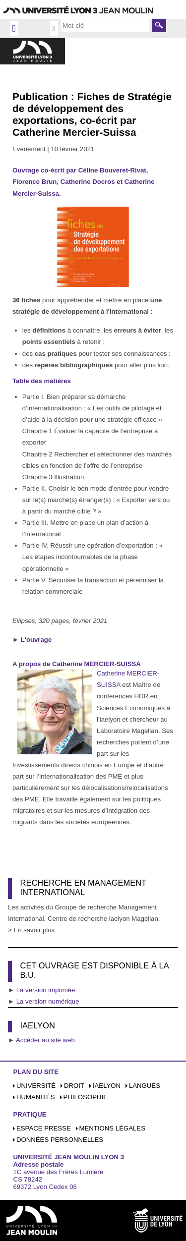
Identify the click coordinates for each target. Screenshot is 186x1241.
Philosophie (85, 1097)
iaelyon (107, 1085)
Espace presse (43, 1128)
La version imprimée (45, 990)
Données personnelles (59, 1139)
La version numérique (47, 1001)
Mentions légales (112, 1128)
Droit (74, 1085)
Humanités (35, 1097)
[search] (105, 25)
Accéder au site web (45, 1040)
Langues (144, 1085)
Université (36, 1085)
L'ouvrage (36, 639)
